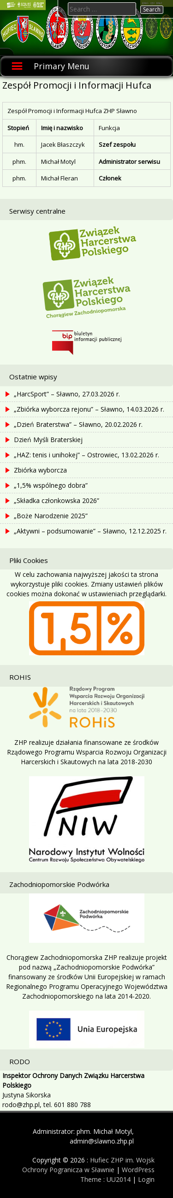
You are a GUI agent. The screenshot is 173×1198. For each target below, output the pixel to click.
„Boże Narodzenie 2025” (51, 515)
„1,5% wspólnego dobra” (51, 485)
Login (146, 1179)
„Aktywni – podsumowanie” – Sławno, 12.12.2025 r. (90, 531)
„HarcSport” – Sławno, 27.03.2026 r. (67, 393)
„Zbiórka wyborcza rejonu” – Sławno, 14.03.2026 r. (89, 409)
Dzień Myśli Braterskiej (48, 439)
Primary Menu (61, 66)
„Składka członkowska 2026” (56, 500)
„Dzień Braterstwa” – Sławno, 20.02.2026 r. (78, 424)
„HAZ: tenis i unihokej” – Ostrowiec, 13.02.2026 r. (86, 454)
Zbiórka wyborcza (40, 470)
